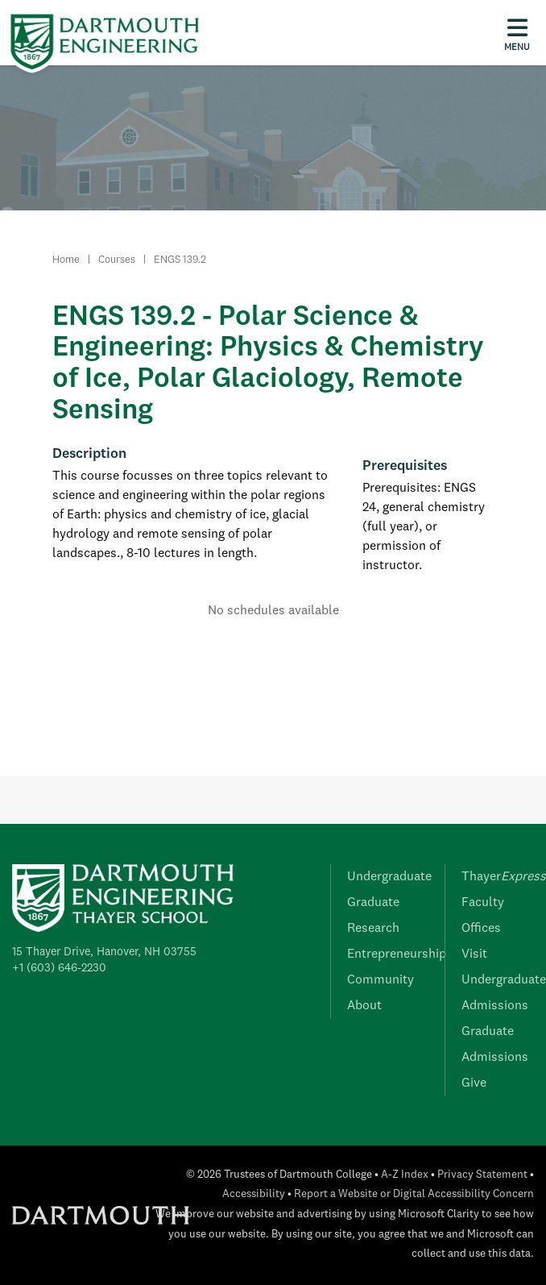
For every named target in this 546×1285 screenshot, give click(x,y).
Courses (116, 260)
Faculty (482, 902)
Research (373, 928)
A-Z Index (404, 1175)
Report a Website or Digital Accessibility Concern (414, 1194)
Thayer (503, 877)
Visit (474, 954)
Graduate (373, 902)
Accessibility (253, 1194)
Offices (481, 928)
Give (473, 1083)
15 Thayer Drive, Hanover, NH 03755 (104, 952)
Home (66, 260)
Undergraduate (389, 877)
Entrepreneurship (396, 954)
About (364, 1006)
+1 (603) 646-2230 (59, 968)
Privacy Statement (482, 1175)
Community (380, 980)
